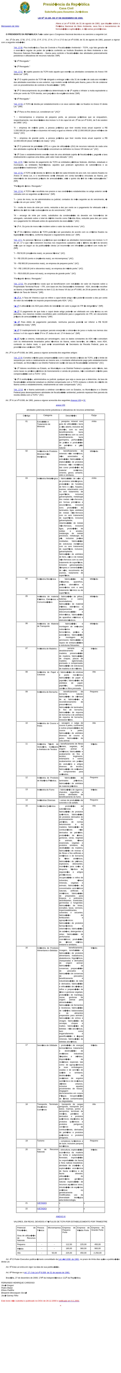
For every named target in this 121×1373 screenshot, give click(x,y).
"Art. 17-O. (18, 284)
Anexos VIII (76, 400)
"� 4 (16, 330)
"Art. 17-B (18, 47)
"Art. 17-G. (18, 173)
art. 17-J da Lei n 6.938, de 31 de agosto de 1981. (47, 1272)
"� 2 (16, 311)
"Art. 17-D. (18, 104)
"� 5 (16, 339)
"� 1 (16, 306)
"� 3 (17, 322)
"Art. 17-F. (18, 162)
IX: (84, 400)
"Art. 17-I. (18, 240)
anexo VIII (60, 405)
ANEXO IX (60, 1216)
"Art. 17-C (18, 72)
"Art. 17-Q (18, 389)
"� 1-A (17, 298)
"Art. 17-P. (18, 358)
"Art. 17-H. (18, 191)
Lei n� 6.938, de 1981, (68, 1259)
